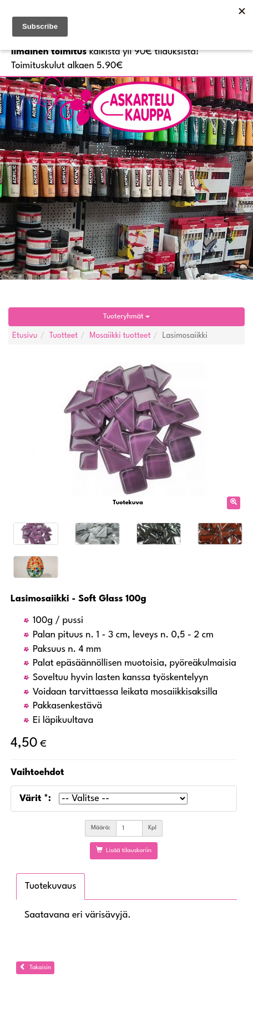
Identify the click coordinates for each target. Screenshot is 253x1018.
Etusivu (25, 336)
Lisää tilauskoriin (123, 850)
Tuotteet (63, 336)
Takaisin (35, 967)
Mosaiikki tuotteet (119, 336)
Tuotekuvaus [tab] (50, 886)
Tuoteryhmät (126, 316)
